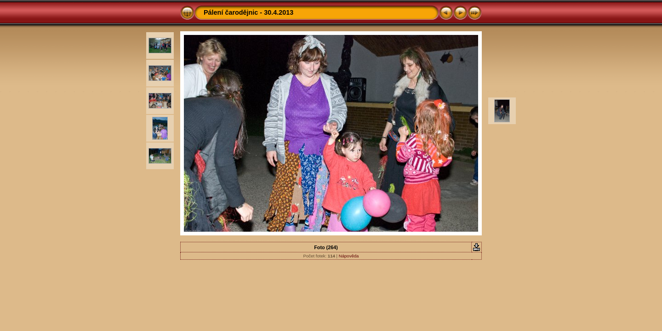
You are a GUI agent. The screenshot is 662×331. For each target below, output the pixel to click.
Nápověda (349, 255)
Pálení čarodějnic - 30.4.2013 (248, 12)
